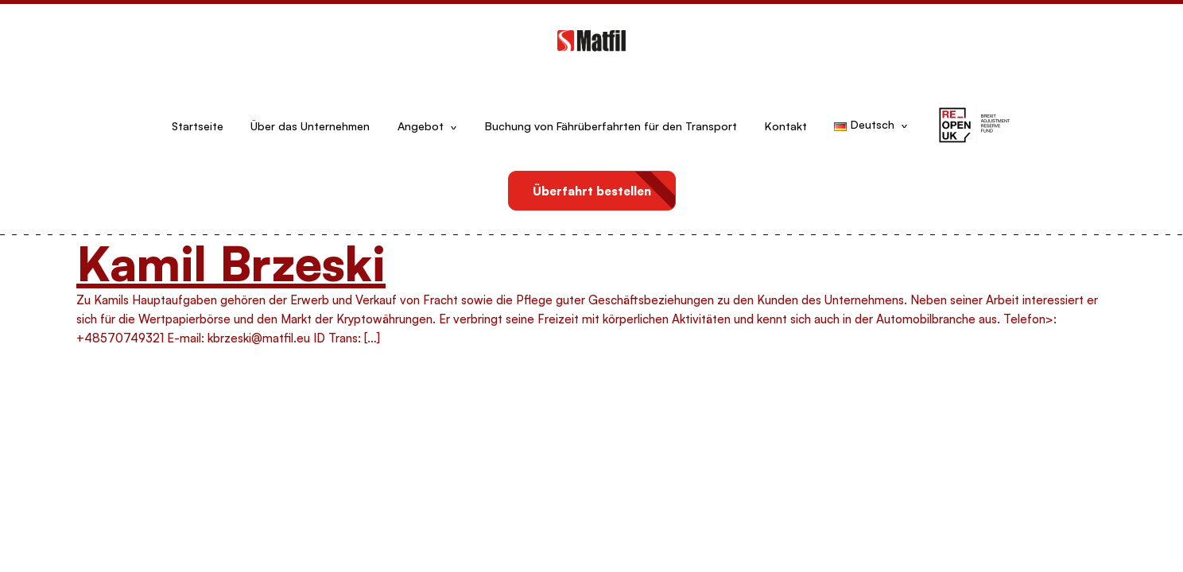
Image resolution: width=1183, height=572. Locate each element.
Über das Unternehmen (310, 126)
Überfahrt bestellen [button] (592, 191)
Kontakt (786, 126)
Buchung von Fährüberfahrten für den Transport (611, 126)
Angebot (421, 126)
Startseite (197, 126)
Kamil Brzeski (231, 262)
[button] (973, 126)
